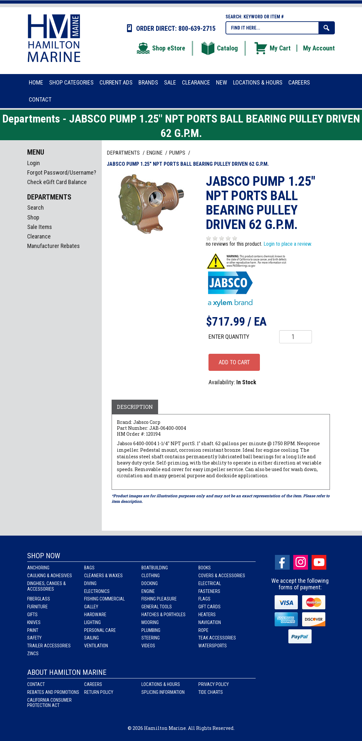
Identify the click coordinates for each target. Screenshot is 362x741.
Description (135, 406)
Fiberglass (38, 598)
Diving (90, 583)
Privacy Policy (213, 684)
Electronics (97, 591)
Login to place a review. (287, 244)
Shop (33, 217)
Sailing (91, 637)
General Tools (156, 606)
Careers (93, 684)
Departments (124, 153)
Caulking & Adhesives (49, 575)
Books (204, 567)
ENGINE (155, 153)
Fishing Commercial (104, 598)
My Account (319, 48)
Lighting (92, 622)
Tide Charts (210, 692)
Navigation (209, 622)
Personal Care (100, 630)
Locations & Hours (160, 684)
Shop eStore (160, 48)
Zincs (33, 653)
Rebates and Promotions (53, 692)
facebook (282, 562)
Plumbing (150, 630)
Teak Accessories (217, 637)
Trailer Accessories (49, 645)
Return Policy (98, 692)
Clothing (150, 575)
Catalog (219, 48)
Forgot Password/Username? (61, 172)
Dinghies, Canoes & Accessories (46, 586)
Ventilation (96, 645)
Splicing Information (163, 692)
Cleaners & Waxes (103, 575)
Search (35, 207)
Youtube (319, 562)
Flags (204, 598)
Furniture (37, 606)
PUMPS (178, 153)
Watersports (212, 645)
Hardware (95, 614)
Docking (149, 583)
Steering (150, 637)
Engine (148, 591)
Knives (34, 622)
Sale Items (39, 226)
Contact (36, 684)
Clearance (39, 236)
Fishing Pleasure (159, 598)
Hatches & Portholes (163, 614)
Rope (203, 630)
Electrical (209, 583)
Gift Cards (209, 606)
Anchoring (38, 567)
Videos (148, 645)
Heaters (207, 614)
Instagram (300, 562)
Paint (32, 630)
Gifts (32, 614)
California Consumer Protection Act (49, 702)
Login (33, 163)
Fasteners (209, 591)
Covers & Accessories (221, 575)
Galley (91, 606)
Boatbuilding (154, 567)
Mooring (150, 622)
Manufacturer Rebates (53, 245)
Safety (34, 637)
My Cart (272, 48)
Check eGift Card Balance (57, 182)
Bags (89, 567)
